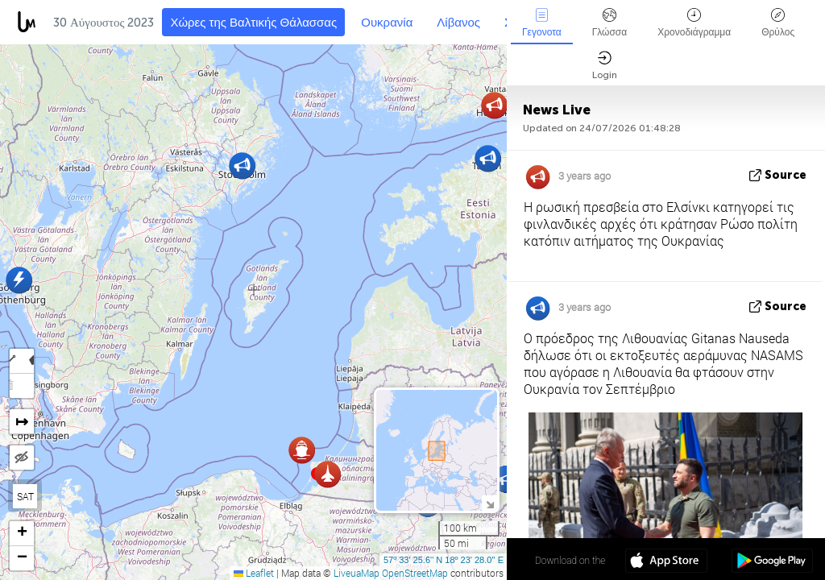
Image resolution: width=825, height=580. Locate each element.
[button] (506, 479)
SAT (25, 496)
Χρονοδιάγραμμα (694, 23)
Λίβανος (458, 22)
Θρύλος (777, 23)
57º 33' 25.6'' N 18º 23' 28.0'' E (443, 560)
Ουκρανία (386, 22)
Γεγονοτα (542, 23)
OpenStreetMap (415, 572)
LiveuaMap (356, 572)
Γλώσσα (610, 23)
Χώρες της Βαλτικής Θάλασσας (253, 22)
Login (604, 66)
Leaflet (254, 572)
